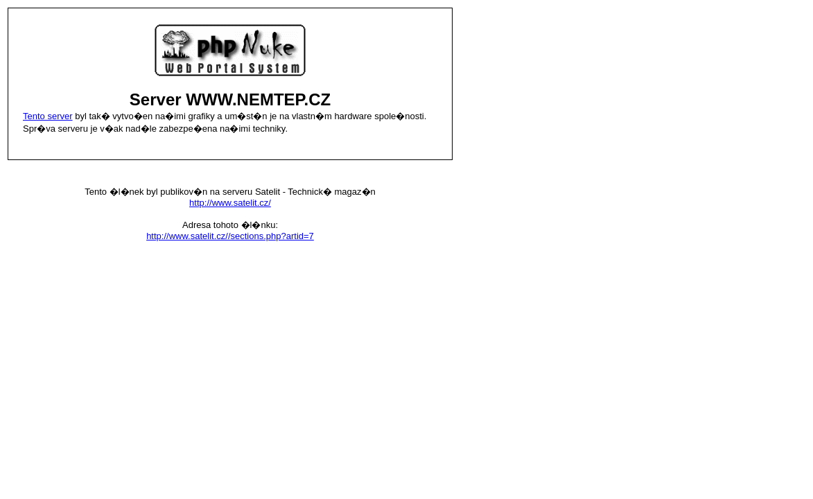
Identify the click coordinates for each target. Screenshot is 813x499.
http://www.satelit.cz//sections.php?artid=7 (230, 236)
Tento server (48, 116)
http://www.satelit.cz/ (230, 203)
